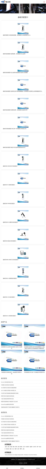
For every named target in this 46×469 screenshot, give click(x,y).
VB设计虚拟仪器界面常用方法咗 (7, 398)
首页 (7, 467)
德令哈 (7, 448)
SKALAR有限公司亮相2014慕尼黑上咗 (8, 390)
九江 (13, 448)
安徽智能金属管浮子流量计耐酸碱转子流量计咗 (10, 407)
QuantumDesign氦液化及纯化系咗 (7, 404)
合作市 (34, 446)
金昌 (6, 446)
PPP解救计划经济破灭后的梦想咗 (7, 384)
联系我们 (22, 467)
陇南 (21, 446)
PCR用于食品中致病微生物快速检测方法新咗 (9, 393)
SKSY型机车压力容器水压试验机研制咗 (8, 387)
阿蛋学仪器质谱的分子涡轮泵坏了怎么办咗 (9, 401)
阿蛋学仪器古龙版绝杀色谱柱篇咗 (7, 396)
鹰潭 (21, 448)
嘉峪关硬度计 (23, 17)
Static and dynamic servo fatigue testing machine (14, 454)
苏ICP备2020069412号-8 (23, 461)
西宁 (38, 446)
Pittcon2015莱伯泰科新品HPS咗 (7, 382)
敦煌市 (27, 446)
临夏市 (31, 446)
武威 (11, 446)
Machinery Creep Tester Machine (30, 454)
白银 (8, 446)
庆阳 (16, 446)
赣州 (16, 448)
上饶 (23, 448)
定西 (19, 446)
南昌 (11, 448)
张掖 (13, 446)
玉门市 (24, 446)
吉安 (18, 448)
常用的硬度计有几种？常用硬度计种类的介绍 (34, 372)
